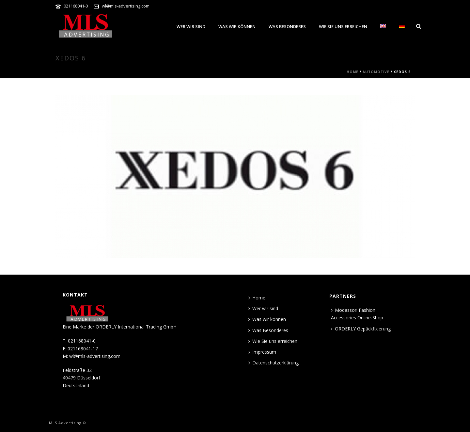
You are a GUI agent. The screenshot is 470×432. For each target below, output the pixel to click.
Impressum (262, 352)
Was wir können (237, 26)
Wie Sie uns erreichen (343, 26)
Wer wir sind (191, 26)
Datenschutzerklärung (273, 363)
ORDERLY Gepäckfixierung (361, 329)
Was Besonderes (287, 26)
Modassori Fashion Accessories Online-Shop (357, 314)
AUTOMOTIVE (376, 72)
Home (352, 72)
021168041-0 (76, 6)
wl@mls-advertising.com (125, 6)
